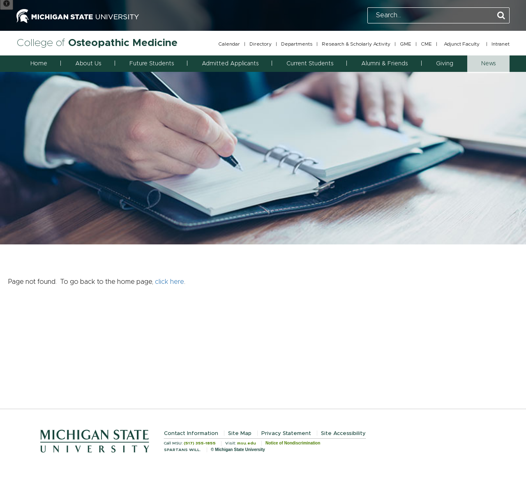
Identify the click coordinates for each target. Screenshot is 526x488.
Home (38, 64)
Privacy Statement (286, 433)
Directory (260, 43)
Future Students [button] (151, 64)
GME (405, 43)
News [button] (488, 64)
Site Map (239, 433)
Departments (296, 43)
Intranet (500, 43)
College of (97, 43)
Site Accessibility (343, 433)
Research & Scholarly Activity (356, 43)
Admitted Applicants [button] (230, 64)
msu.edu (246, 443)
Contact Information (191, 433)
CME (426, 43)
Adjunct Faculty (462, 43)
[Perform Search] (501, 15)
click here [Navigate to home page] (169, 282)
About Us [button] (88, 64)
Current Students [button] (309, 64)
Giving (444, 64)
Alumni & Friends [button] (384, 64)
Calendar (229, 43)
